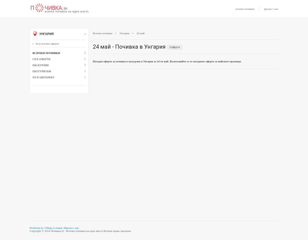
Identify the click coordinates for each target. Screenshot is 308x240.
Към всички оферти (45, 43)
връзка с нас (271, 8)
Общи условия (53, 227)
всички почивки (245, 8)
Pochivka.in (36, 227)
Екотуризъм (41, 71)
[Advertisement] (185, 109)
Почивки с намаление (60, 8)
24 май (140, 33)
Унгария (59, 34)
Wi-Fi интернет (43, 77)
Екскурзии (40, 65)
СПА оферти (41, 59)
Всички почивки (102, 33)
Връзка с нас (71, 227)
